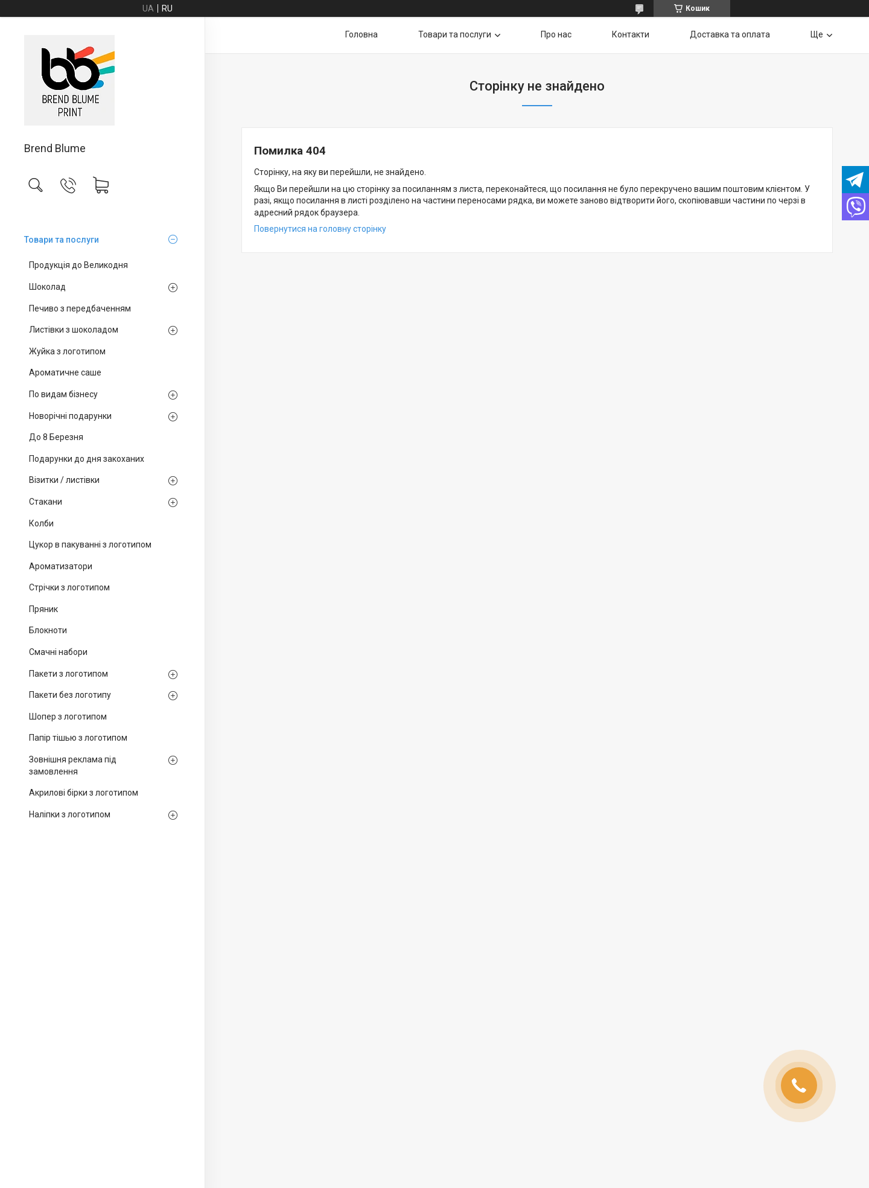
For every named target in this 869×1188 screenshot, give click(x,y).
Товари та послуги (61, 239)
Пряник (43, 609)
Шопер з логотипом (68, 716)
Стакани (45, 501)
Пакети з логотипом (68, 674)
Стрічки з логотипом (69, 587)
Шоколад (47, 287)
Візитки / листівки (64, 480)
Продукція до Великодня (78, 265)
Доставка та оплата (730, 34)
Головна (361, 34)
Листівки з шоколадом (73, 329)
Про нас (556, 34)
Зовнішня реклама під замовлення (72, 765)
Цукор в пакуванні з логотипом (90, 544)
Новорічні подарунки (70, 416)
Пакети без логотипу (70, 695)
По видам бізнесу (63, 394)
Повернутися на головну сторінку (320, 229)
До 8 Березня (56, 437)
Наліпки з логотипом (69, 814)
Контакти (630, 34)
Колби (41, 523)
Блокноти (48, 630)
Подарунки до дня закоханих (86, 459)
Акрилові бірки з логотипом (83, 792)
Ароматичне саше (65, 372)
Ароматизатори (60, 566)
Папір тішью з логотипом (78, 737)
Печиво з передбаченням (80, 308)
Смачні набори (58, 652)
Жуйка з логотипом (67, 351)
